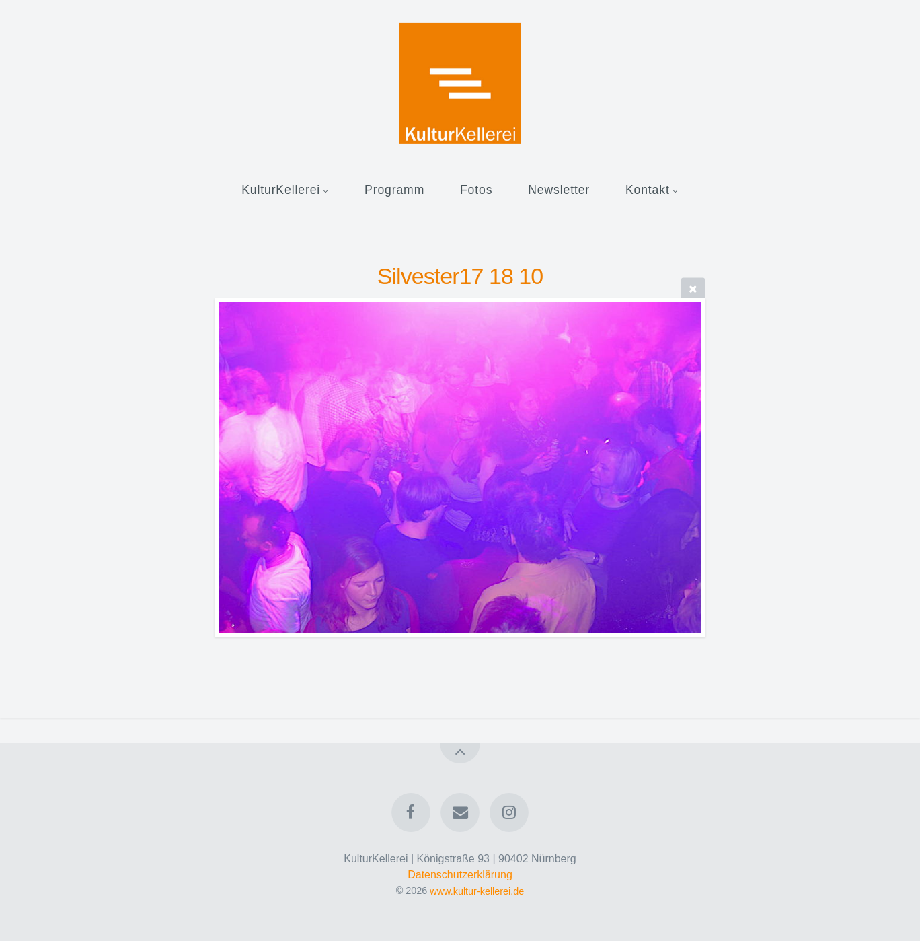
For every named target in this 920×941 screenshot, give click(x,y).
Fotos (476, 190)
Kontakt (647, 190)
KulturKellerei (280, 190)
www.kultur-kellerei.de (477, 890)
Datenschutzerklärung (460, 874)
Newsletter (559, 190)
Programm (394, 190)
